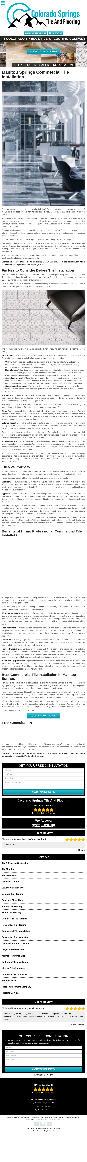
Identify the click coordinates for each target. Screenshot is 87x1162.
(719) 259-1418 (51, 262)
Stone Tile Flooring (11, 912)
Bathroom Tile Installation (15, 962)
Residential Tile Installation (15, 937)
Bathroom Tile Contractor (14, 974)
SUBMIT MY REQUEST (43, 792)
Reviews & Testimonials (71, 1117)
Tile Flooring (8, 869)
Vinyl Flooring (58, 1117)
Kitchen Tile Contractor (13, 968)
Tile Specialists (9, 980)
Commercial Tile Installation (16, 931)
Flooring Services (11, 993)
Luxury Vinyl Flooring (13, 888)
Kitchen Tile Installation (14, 956)
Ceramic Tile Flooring (12, 894)
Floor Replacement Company (16, 987)
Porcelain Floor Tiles (12, 900)
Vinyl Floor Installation (13, 950)
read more (10, 845)
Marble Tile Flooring (12, 906)
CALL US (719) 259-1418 (35, 33)
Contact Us (55, 33)
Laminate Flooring (11, 882)
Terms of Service (41, 1120)
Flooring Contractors (12, 1117)
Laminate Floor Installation (15, 943)
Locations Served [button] (43, 1075)
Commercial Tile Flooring (14, 919)
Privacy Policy (30, 1120)
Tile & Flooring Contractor (15, 863)
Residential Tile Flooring (14, 925)
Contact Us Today (54, 1120)
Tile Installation (9, 875)
